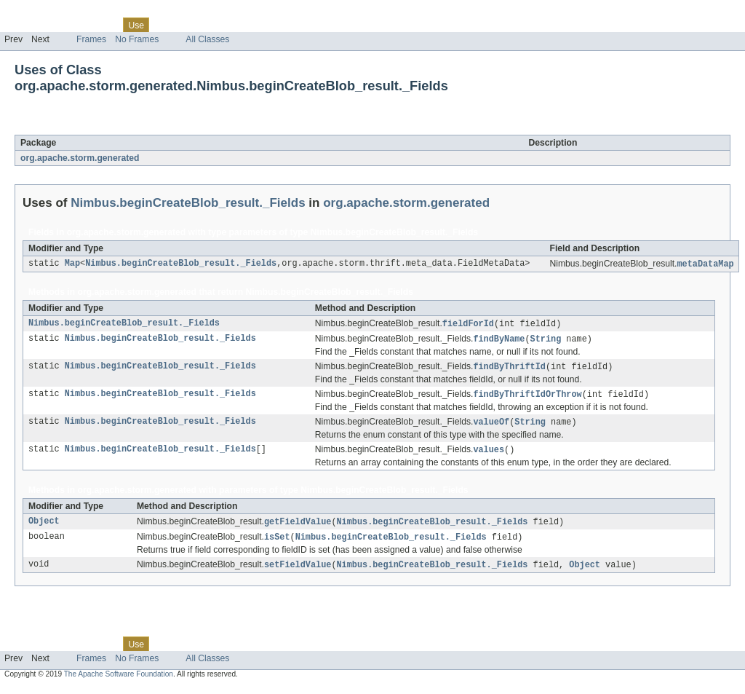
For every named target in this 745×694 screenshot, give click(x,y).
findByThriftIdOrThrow (527, 397)
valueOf (491, 426)
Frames (91, 39)
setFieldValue (297, 571)
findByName (499, 341)
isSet (277, 543)
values (488, 454)
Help (277, 25)
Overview (22, 25)
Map (72, 264)
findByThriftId (509, 369)
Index (249, 25)
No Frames (137, 39)
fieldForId (468, 325)
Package (67, 25)
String (546, 341)
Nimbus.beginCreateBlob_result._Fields (183, 127)
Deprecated (207, 25)
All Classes (207, 39)
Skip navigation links (40, 12)
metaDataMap (705, 264)
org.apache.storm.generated (79, 158)
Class (104, 25)
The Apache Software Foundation (118, 681)
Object (44, 527)
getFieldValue (297, 527)
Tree (166, 25)
